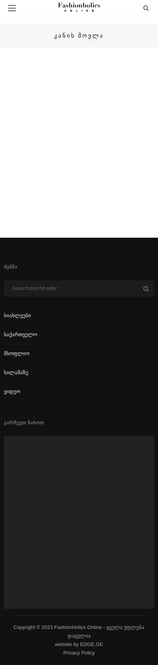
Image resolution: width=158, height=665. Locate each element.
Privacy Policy (79, 653)
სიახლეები (17, 315)
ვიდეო (12, 391)
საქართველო (20, 334)
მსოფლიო (17, 353)
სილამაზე (16, 372)
